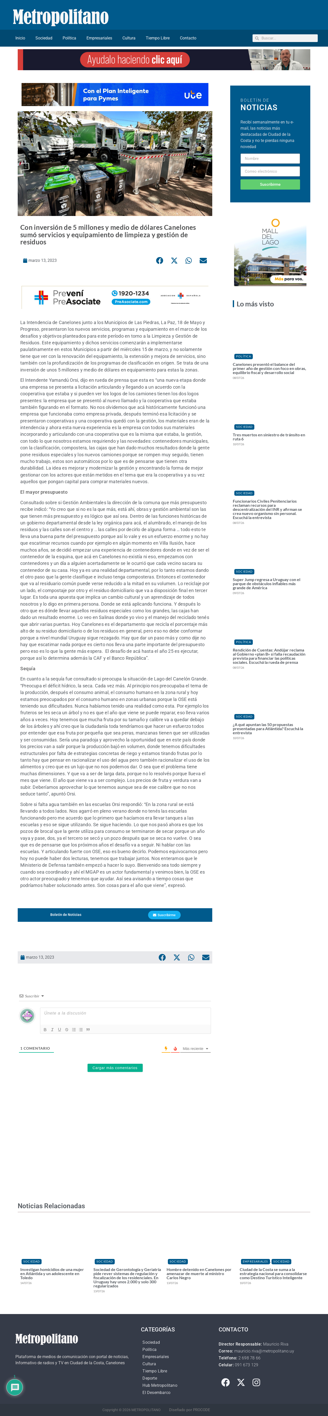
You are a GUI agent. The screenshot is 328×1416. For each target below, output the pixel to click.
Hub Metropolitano (159, 1385)
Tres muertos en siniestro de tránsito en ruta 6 (269, 436)
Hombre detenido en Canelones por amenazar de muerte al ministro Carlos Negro (199, 1273)
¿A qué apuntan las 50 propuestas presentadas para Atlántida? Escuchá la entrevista (268, 728)
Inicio (20, 38)
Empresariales (99, 38)
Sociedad (43, 38)
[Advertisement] (115, 1146)
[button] (160, 260)
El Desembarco (156, 1392)
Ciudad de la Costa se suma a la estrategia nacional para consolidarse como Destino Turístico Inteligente (273, 1273)
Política (69, 38)
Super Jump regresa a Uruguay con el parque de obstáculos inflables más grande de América (266, 583)
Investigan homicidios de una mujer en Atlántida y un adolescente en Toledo (52, 1273)
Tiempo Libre (158, 38)
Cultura (129, 38)
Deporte (149, 1378)
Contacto (188, 38)
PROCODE (201, 1410)
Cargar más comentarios (115, 1068)
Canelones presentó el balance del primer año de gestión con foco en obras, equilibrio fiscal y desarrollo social (269, 368)
